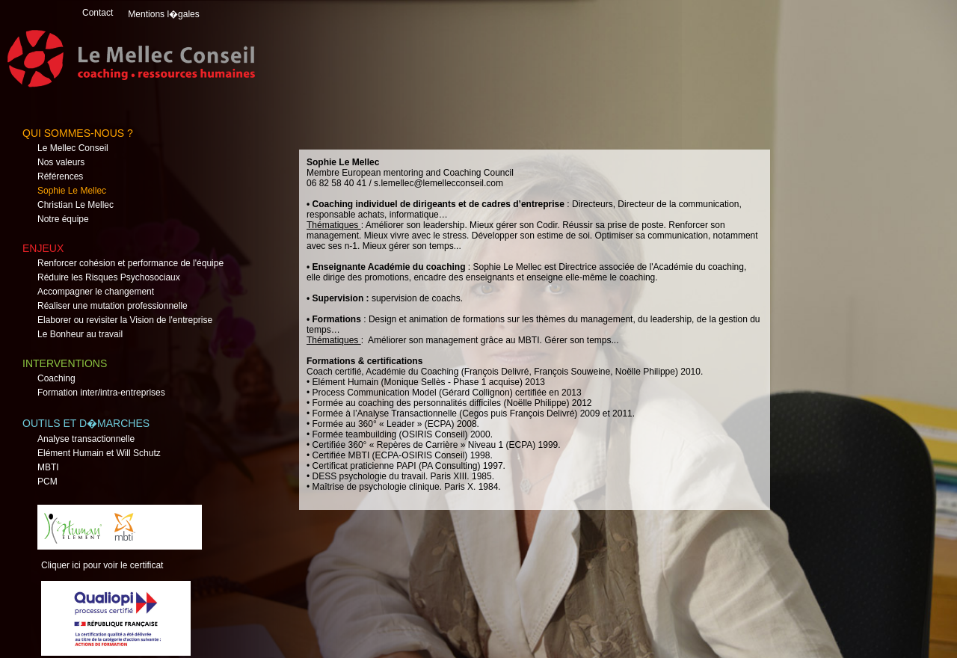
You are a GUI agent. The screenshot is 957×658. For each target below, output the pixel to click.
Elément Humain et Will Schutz (99, 453)
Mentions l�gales (163, 14)
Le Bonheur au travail (80, 334)
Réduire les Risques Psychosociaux (108, 277)
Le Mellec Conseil (72, 148)
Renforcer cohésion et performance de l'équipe (130, 263)
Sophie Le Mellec (71, 190)
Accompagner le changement (95, 291)
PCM (47, 481)
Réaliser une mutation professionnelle (112, 306)
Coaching (56, 378)
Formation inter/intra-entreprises (101, 392)
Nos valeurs (60, 162)
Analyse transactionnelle (86, 439)
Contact (97, 12)
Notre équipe (63, 219)
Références (60, 176)
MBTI (48, 467)
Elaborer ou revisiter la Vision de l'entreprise (124, 320)
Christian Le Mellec (75, 205)
